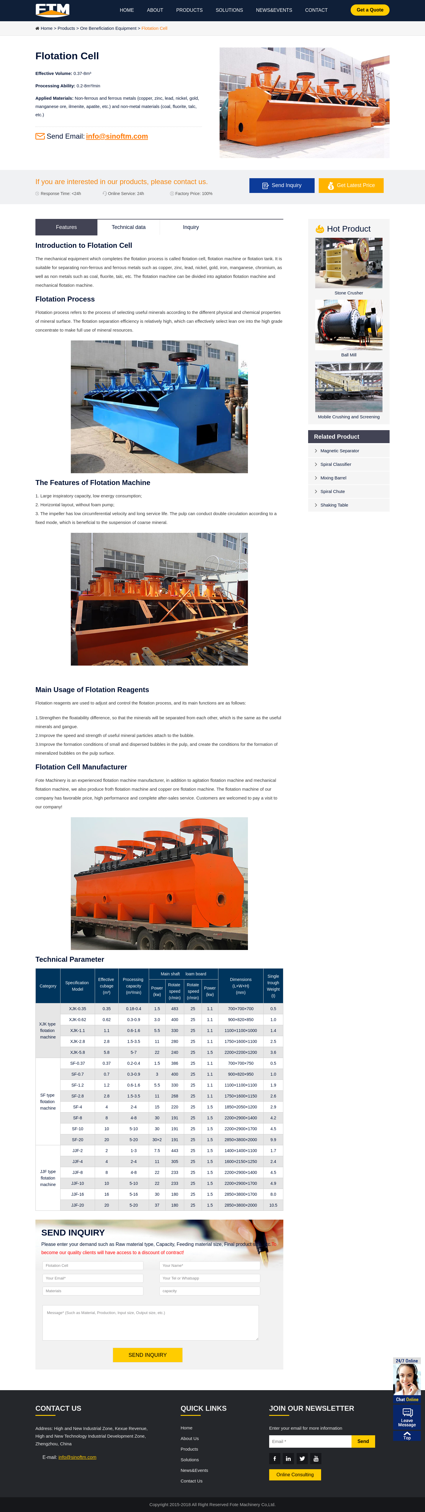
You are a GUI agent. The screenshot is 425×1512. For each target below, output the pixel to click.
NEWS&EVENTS (274, 10)
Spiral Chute (333, 491)
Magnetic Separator (340, 450)
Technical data (129, 227)
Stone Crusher (349, 292)
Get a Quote (370, 9)
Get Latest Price (356, 185)
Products (66, 28)
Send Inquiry (287, 185)
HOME (127, 10)
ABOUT (155, 10)
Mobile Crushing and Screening (349, 416)
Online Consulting (295, 1474)
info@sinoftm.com (117, 136)
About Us (190, 1438)
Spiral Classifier (336, 464)
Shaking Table (334, 504)
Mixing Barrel (333, 477)
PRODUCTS (189, 10)
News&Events (194, 1470)
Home (47, 28)
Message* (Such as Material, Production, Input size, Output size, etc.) (150, 1323)
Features (66, 227)
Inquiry (191, 227)
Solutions (190, 1459)
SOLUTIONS (229, 10)
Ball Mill (349, 354)
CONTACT (316, 10)
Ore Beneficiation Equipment (108, 28)
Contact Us (191, 1480)
